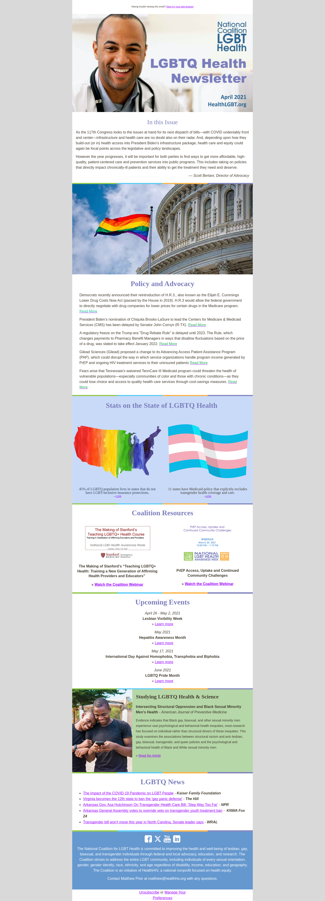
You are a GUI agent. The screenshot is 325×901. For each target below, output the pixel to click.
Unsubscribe (149, 892)
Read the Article (150, 755)
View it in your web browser (180, 6)
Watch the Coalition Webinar (119, 584)
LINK (119, 496)
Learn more (164, 624)
